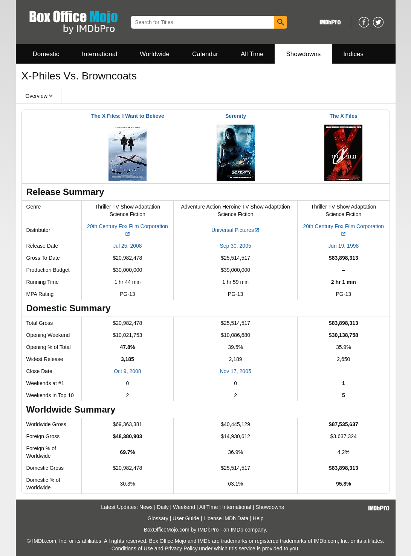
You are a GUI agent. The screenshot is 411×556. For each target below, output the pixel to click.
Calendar (205, 54)
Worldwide (155, 54)
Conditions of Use (132, 548)
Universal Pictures (235, 230)
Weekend (184, 507)
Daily (163, 507)
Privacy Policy (181, 548)
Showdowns (303, 54)
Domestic (46, 54)
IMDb (237, 530)
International (99, 54)
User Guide (186, 518)
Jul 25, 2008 (127, 246)
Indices (353, 54)
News (146, 507)
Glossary (157, 518)
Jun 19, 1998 (343, 246)
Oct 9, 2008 (127, 371)
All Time (252, 54)
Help (258, 518)
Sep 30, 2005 (235, 246)
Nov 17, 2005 (235, 371)
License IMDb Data (225, 518)
